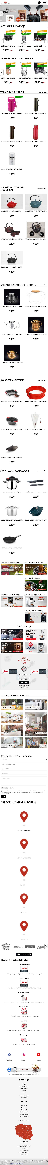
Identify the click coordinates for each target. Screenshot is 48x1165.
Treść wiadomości (6, 778)
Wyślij (3, 796)
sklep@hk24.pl (24, 1154)
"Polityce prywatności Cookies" (16, 1163)
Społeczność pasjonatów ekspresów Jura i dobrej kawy (24, 1074)
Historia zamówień (24, 1112)
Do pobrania (24, 1097)
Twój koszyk (24, 1110)
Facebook (9, 1060)
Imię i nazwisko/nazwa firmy (8, 764)
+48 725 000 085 (24, 682)
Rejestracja (24, 1107)
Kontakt (24, 1084)
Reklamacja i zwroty (24, 1095)
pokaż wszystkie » (42, 92)
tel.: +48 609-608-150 (24, 1152)
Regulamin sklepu (24, 1114)
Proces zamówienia (24, 1086)
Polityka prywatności (24, 1116)
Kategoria (4, 758)
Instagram (24, 1060)
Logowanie (24, 1105)
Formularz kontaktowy (23, 685)
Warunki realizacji (24, 1088)
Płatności (24, 1093)
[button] (19, 19)
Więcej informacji (24, 687)
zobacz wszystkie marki (24, 954)
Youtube (39, 1060)
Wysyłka (24, 1090)
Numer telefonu (5, 769)
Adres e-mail (5, 773)
